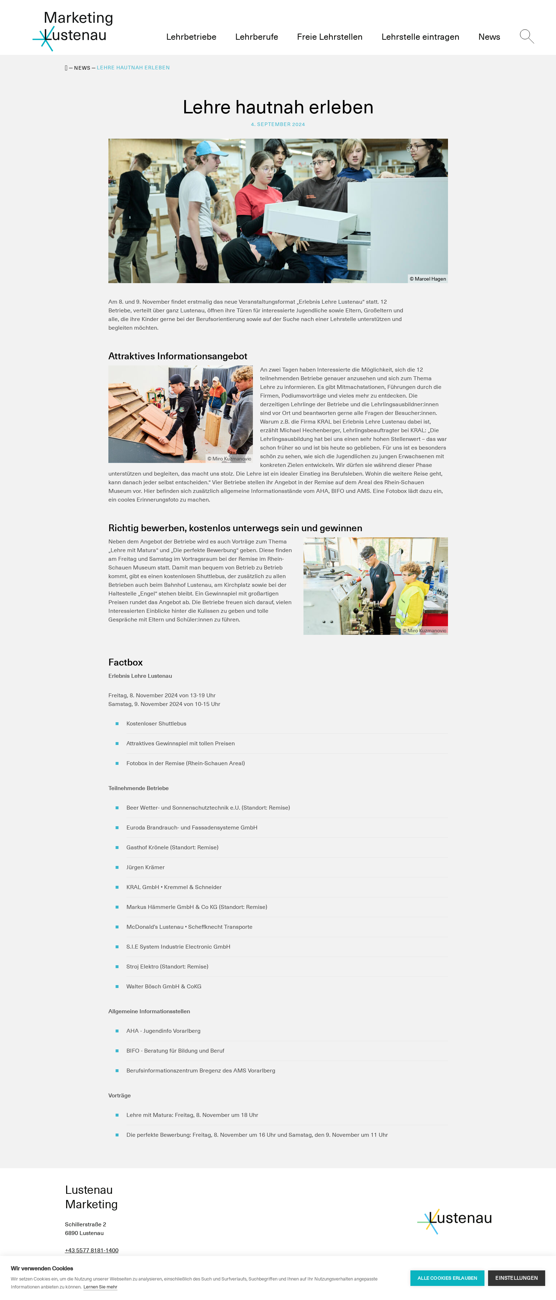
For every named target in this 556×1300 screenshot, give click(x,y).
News (82, 68)
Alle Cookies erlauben (447, 1278)
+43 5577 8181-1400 (91, 1250)
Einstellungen (516, 1278)
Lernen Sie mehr (100, 1287)
